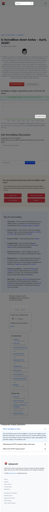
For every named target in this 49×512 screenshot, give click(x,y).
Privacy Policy (8, 487)
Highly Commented (9, 498)
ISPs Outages (8, 500)
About (6, 479)
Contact (6, 482)
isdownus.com (12, 473)
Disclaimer (7, 489)
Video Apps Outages (10, 503)
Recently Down (8, 495)
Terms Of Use (8, 484)
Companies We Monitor (10, 493)
